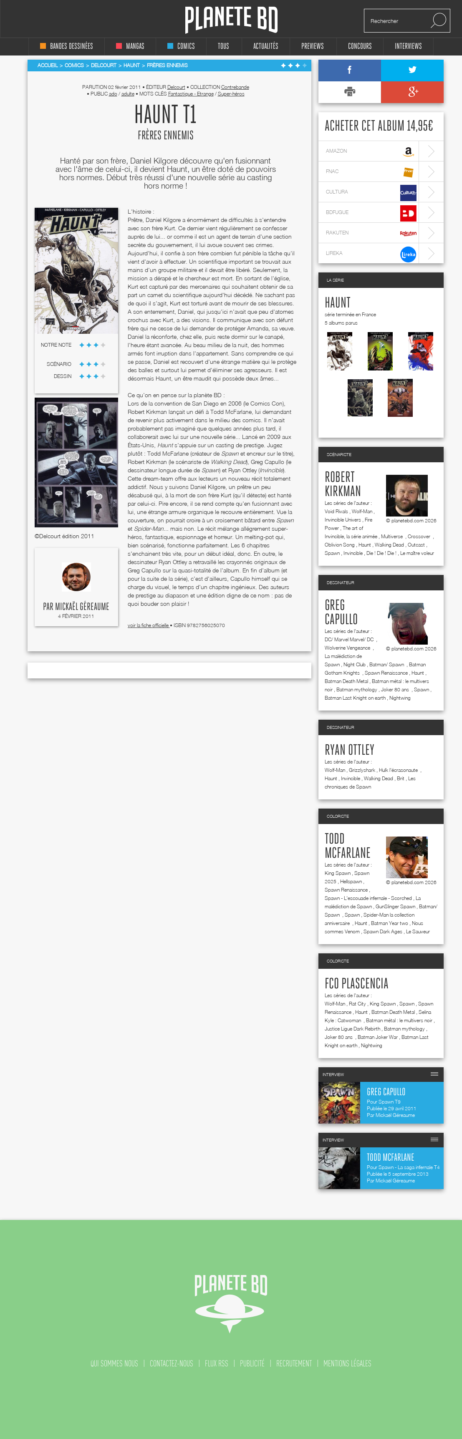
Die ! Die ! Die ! (381, 553)
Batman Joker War (378, 1037)
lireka (371, 254)
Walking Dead (389, 545)
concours (360, 46)
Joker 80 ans (395, 689)
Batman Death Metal (346, 681)
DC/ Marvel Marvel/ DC (350, 639)
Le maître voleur (417, 553)
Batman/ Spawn (387, 664)
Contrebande (235, 87)
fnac (371, 172)
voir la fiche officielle (149, 625)
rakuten (371, 234)
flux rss (216, 1363)
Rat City (357, 1003)
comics (181, 46)
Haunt (338, 303)
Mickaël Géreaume (82, 607)
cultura (371, 193)
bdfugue (371, 213)
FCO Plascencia (357, 984)
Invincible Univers (343, 520)
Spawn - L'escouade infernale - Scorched (368, 898)
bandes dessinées (66, 46)
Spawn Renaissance (386, 673)
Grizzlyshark (362, 770)
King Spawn (338, 873)
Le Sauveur (418, 931)
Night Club (354, 664)
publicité (252, 1363)
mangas (130, 46)
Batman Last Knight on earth (355, 698)
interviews (408, 46)
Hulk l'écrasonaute (399, 770)
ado (113, 94)
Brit (400, 778)
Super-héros (231, 94)
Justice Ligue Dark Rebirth (352, 1029)
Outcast (416, 545)
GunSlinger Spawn (395, 906)
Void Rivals (336, 511)
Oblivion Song (340, 545)
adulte (127, 94)
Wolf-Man (362, 511)
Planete (231, 20)
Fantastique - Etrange (191, 94)
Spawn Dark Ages (383, 931)
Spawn (332, 553)
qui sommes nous (114, 1363)
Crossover (420, 536)
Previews (312, 46)
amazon (371, 152)
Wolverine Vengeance (348, 648)
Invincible (353, 553)
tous (223, 46)
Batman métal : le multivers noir (399, 1020)
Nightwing (400, 698)
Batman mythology (356, 689)
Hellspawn (351, 881)
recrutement (294, 1363)
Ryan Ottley (349, 750)
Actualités (265, 46)
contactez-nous (171, 1363)
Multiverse (392, 536)
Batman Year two (389, 923)
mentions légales (347, 1363)
